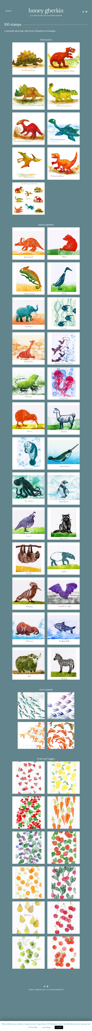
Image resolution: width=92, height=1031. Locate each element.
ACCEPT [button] (58, 1027)
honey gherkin (46, 10)
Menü (9, 11)
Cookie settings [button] (46, 1027)
